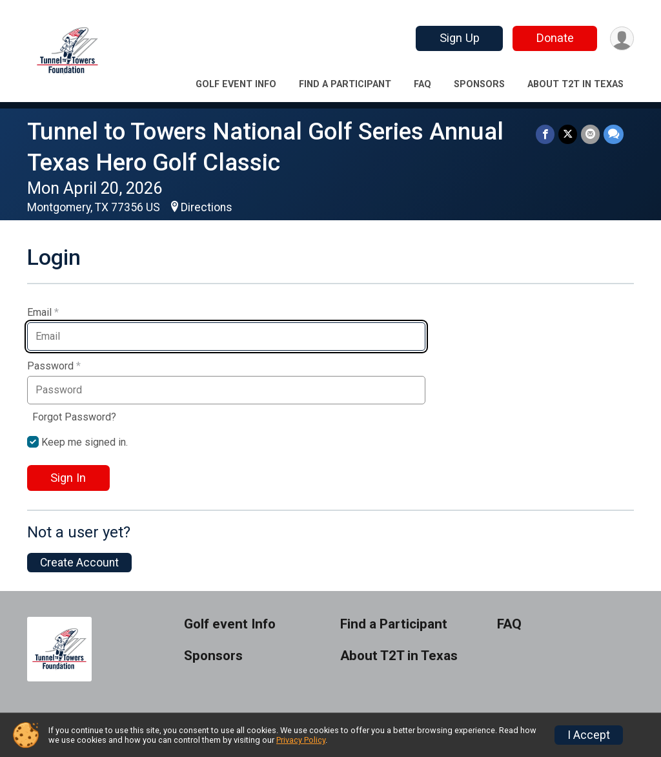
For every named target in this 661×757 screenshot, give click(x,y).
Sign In (68, 477)
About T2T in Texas (575, 84)
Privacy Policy (300, 740)
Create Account (79, 562)
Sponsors (479, 84)
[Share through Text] (614, 134)
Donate (555, 38)
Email (43, 312)
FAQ (422, 84)
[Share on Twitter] (567, 134)
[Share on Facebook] (545, 134)
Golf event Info (236, 84)
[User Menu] (622, 38)
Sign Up (460, 38)
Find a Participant (345, 84)
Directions (206, 207)
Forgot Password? (74, 417)
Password (54, 366)
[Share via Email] (590, 134)
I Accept (588, 735)
